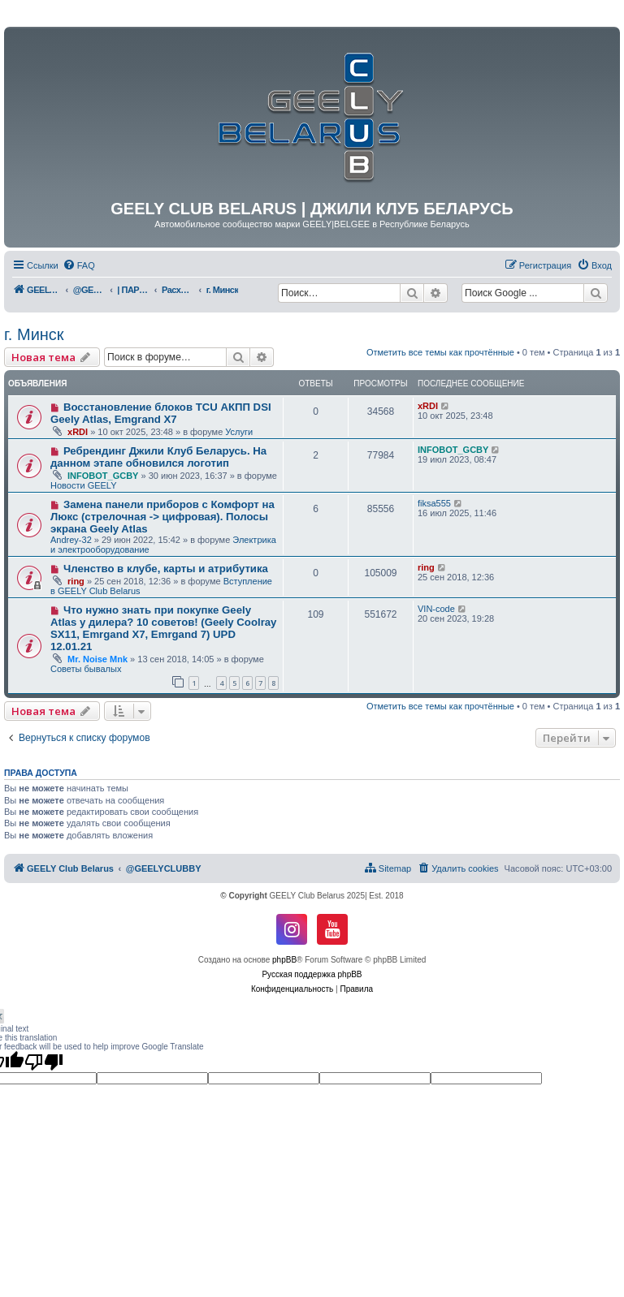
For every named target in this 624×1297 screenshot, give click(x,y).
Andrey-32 (71, 540)
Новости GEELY (83, 485)
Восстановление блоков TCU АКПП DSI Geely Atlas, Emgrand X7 (160, 413)
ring (75, 581)
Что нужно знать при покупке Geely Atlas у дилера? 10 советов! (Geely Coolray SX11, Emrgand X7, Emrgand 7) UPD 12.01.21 (163, 628)
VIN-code (436, 609)
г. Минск (34, 334)
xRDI (77, 432)
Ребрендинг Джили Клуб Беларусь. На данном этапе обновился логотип (158, 457)
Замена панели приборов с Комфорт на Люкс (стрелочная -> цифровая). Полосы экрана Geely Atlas (162, 516)
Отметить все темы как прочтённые (440, 352)
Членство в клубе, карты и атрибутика (165, 568)
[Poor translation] (43, 1061)
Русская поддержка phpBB (312, 974)
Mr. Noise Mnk (97, 659)
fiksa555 (434, 503)
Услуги (239, 432)
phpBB (284, 959)
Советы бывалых (85, 669)
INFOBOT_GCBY (102, 475)
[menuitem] (79, 265)
